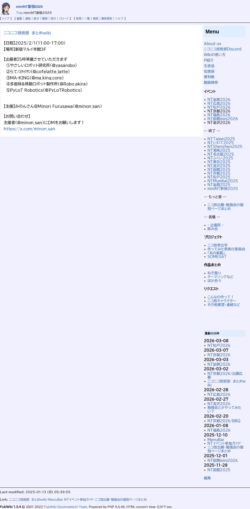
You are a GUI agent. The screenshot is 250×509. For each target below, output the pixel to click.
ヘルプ (119, 18)
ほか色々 (214, 280)
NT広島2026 (218, 103)
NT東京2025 (218, 162)
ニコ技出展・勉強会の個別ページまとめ (225, 206)
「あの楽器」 (216, 253)
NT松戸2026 (218, 107)
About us (212, 43)
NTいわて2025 (220, 142)
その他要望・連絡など (223, 304)
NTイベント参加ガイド (224, 443)
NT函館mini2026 (222, 118)
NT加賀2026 (218, 99)
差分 (36, 18)
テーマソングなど (220, 277)
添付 (53, 18)
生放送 (209, 66)
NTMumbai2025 (222, 181)
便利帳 (209, 77)
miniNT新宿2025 (29, 7)
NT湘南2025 (218, 150)
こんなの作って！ (220, 297)
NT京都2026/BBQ (223, 421)
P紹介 (208, 60)
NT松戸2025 (218, 177)
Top (19, 12)
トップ (5, 18)
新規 (78, 18)
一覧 (87, 18)
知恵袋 (209, 71)
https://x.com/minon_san (29, 129)
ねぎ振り (214, 273)
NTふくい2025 (220, 158)
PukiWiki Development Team (65, 506)
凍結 (28, 18)
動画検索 (211, 82)
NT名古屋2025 (220, 154)
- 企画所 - (215, 225)
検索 (95, 18)
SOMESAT (217, 256)
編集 (19, 18)
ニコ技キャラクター (221, 301)
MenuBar (215, 439)
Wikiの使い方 (214, 54)
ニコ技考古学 (217, 245)
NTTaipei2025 (221, 139)
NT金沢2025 (218, 165)
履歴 (45, 18)
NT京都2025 (218, 173)
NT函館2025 (218, 169)
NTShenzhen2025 (224, 146)
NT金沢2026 (218, 403)
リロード (64, 18)
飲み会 (212, 229)
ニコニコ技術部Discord (222, 49)
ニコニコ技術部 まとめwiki (27, 33)
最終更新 (106, 18)
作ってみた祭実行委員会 (226, 249)
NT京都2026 (218, 355)
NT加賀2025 (218, 184)
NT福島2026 (218, 115)
